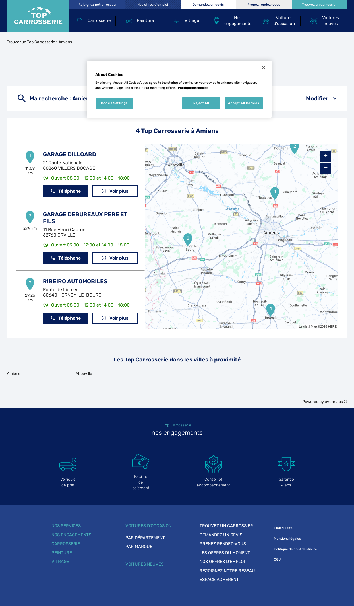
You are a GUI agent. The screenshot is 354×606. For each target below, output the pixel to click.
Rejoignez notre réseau (227, 570)
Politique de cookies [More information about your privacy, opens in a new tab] (193, 88)
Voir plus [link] (115, 191)
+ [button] (326, 156)
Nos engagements (71, 534)
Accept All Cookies (243, 103)
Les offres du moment (225, 552)
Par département (145, 537)
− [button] (326, 168)
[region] (179, 89)
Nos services (66, 525)
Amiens (65, 42)
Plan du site (283, 528)
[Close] (263, 67)
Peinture (61, 552)
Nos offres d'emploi (222, 561)
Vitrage (60, 561)
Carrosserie (65, 543)
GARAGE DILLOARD (69, 154)
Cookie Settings (114, 103)
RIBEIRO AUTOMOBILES (75, 281)
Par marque (138, 546)
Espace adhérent (219, 579)
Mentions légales (287, 539)
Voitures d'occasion (148, 525)
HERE (332, 326)
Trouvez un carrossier (226, 525)
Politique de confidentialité (295, 549)
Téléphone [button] (65, 191)
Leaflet (303, 326)
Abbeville (84, 373)
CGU (277, 560)
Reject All (201, 103)
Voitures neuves (144, 564)
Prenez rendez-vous (223, 543)
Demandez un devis (221, 534)
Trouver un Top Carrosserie (31, 42)
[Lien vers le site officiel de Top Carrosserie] (38, 16)
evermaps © (336, 401)
